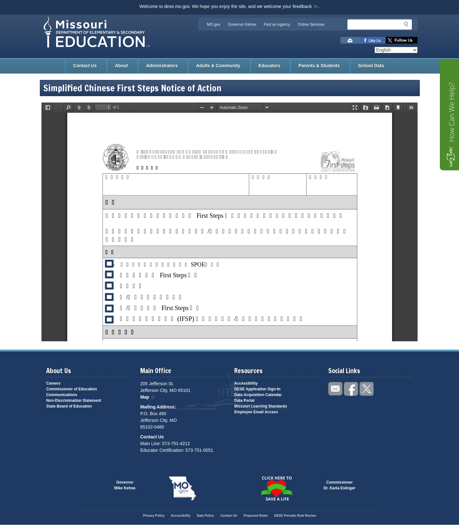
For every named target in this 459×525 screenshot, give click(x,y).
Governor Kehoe (242, 24)
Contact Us (85, 65)
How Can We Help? (451, 112)
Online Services (311, 24)
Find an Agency (277, 24)
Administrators (162, 65)
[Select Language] (396, 50)
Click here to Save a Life (276, 488)
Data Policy (205, 515)
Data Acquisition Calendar (258, 395)
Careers (53, 383)
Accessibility (246, 383)
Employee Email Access (256, 412)
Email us (349, 40)
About (121, 65)
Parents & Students (319, 65)
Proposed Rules (256, 515)
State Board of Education (69, 406)
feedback (305, 6)
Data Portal (244, 400)
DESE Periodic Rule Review (295, 515)
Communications (61, 395)
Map (148, 397)
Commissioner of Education (71, 389)
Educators (269, 65)
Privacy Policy (153, 515)
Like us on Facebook (372, 40)
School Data (371, 65)
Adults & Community (218, 65)
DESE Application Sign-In (257, 389)
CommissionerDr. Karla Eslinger (339, 485)
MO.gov (213, 24)
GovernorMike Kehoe (124, 485)
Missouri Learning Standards (260, 406)
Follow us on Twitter (402, 40)
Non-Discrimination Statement (73, 400)
